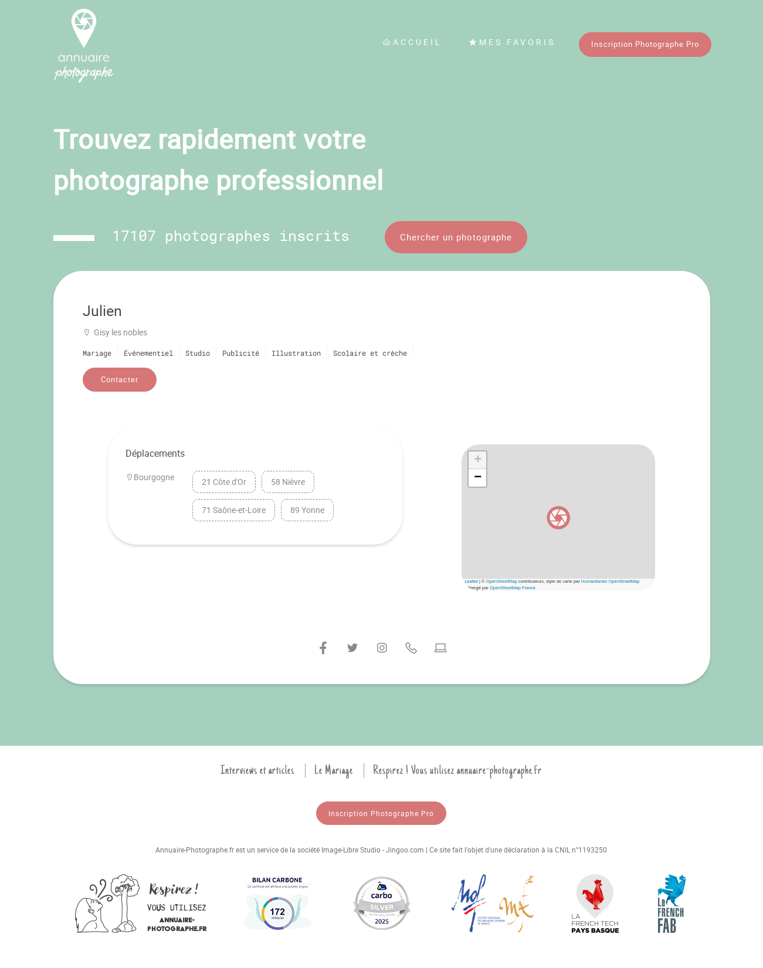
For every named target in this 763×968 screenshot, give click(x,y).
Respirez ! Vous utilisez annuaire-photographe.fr (457, 770)
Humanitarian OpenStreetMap (610, 581)
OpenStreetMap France (512, 587)
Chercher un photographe (456, 237)
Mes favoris (512, 41)
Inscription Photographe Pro (645, 44)
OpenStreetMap (501, 581)
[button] (558, 517)
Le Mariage (333, 770)
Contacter (119, 379)
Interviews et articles (257, 770)
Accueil (412, 41)
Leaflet (471, 581)
